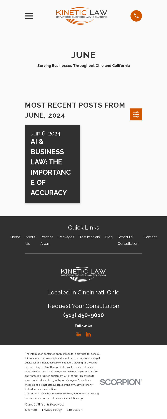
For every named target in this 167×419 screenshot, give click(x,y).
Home (15, 237)
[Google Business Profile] (78, 334)
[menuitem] (31, 409)
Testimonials (89, 237)
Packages (66, 237)
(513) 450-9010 (83, 314)
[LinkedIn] (88, 334)
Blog (109, 237)
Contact (150, 237)
